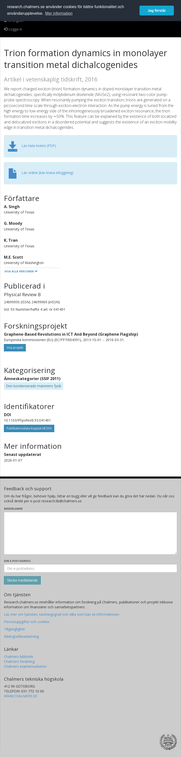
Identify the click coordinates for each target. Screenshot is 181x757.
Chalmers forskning (19, 661)
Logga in (13, 29)
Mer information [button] (58, 13)
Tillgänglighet (14, 629)
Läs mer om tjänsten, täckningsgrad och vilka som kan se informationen (61, 614)
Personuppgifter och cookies (27, 621)
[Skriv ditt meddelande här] (90, 533)
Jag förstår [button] (157, 11)
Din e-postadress (17, 561)
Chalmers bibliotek (18, 656)
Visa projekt (15, 347)
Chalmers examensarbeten (25, 666)
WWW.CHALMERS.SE (20, 696)
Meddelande (13, 508)
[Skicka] (22, 580)
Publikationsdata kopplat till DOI (29, 428)
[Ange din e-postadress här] (90, 568)
